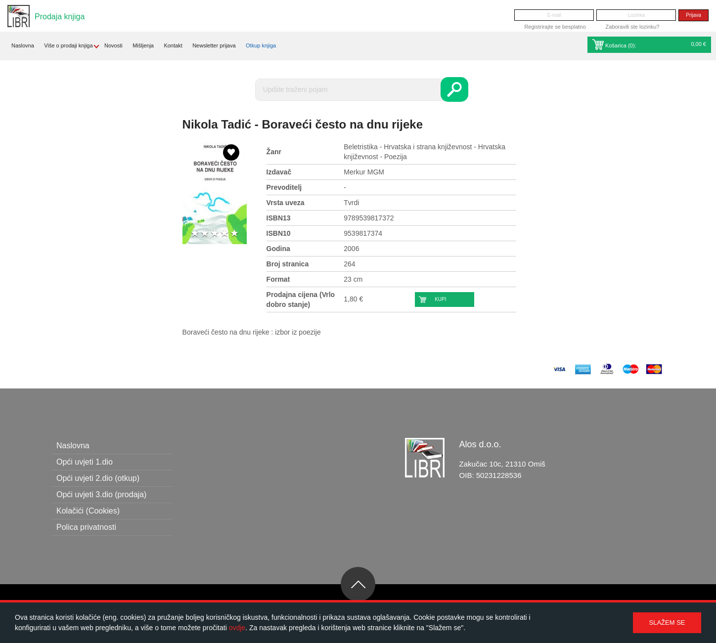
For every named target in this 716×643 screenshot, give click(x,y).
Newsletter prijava (213, 45)
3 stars (215, 233)
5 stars (234, 233)
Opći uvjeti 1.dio (84, 462)
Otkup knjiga (261, 45)
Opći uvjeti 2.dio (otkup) (97, 478)
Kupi (440, 299)
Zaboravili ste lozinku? (633, 27)
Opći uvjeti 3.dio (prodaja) (101, 494)
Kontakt (173, 45)
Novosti (113, 45)
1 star (195, 233)
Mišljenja (143, 45)
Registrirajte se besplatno (554, 27)
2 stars (205, 233)
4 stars (224, 233)
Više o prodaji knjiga (68, 45)
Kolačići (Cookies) (88, 511)
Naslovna (22, 45)
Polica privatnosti (86, 527)
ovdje (237, 628)
